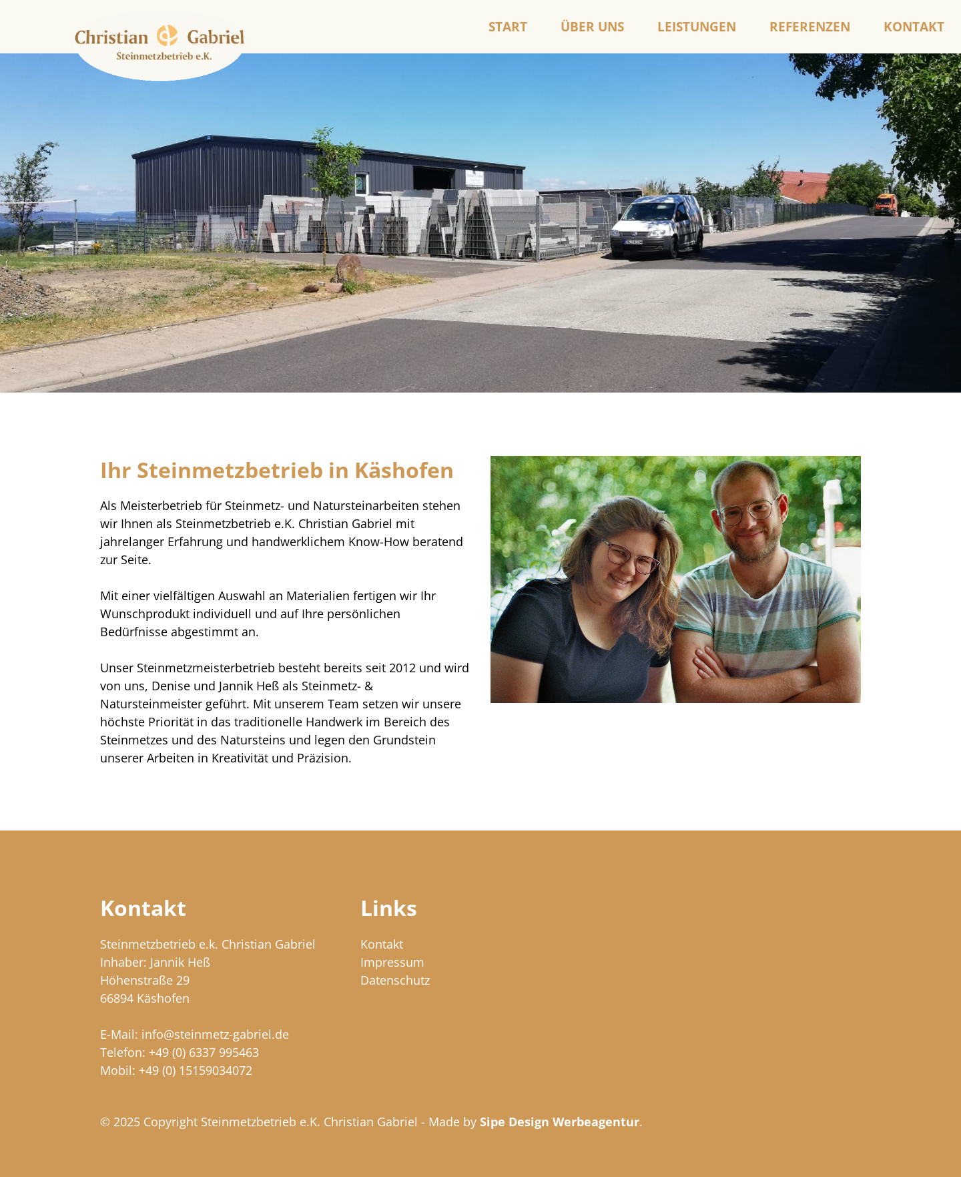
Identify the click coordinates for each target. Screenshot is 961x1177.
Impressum (392, 962)
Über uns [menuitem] (592, 26)
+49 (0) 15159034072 (195, 1070)
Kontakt (381, 944)
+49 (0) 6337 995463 (204, 1052)
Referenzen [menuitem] (809, 26)
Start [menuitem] (508, 26)
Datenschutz (395, 980)
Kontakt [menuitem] (914, 26)
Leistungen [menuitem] (696, 26)
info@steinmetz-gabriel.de (215, 1034)
